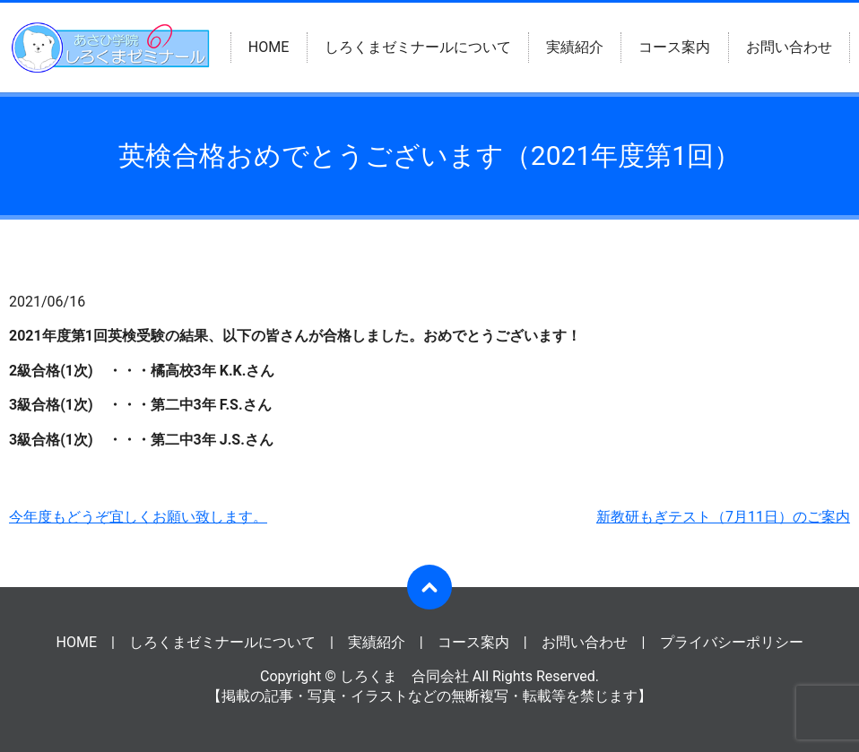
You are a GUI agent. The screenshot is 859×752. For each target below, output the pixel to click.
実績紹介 (574, 47)
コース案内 (674, 47)
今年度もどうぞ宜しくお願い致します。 (138, 516)
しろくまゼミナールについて (418, 47)
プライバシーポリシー (731, 642)
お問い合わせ (789, 47)
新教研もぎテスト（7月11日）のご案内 (723, 516)
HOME (268, 47)
